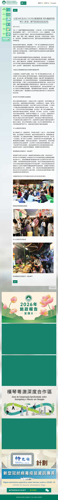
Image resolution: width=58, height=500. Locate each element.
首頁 (23, 3)
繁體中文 (40, 3)
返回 (15, 10)
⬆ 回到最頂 (52, 287)
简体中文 (46, 3)
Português (53, 3)
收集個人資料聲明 (38, 497)
